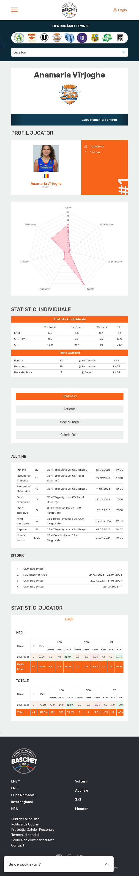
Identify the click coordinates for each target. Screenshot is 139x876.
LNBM (16, 781)
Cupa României (23, 795)
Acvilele (81, 790)
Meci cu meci (69, 422)
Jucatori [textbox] (19, 52)
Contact (17, 845)
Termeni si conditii (25, 835)
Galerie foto (69, 435)
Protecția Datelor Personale (32, 830)
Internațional (22, 802)
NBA (14, 809)
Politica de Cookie (25, 824)
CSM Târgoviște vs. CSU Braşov (67, 469)
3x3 (78, 800)
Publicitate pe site (25, 819)
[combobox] (69, 52)
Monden (81, 809)
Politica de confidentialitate (33, 840)
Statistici (70, 396)
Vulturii (81, 781)
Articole (69, 409)
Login (120, 10)
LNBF (69, 619)
